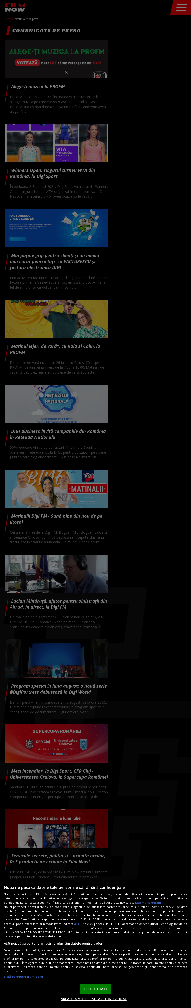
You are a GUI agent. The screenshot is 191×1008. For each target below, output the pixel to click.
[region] (95, 944)
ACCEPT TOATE (95, 989)
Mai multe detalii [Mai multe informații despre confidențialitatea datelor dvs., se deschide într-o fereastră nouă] (148, 902)
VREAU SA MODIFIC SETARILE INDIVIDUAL (94, 999)
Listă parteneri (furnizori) (23, 976)
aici (76, 924)
